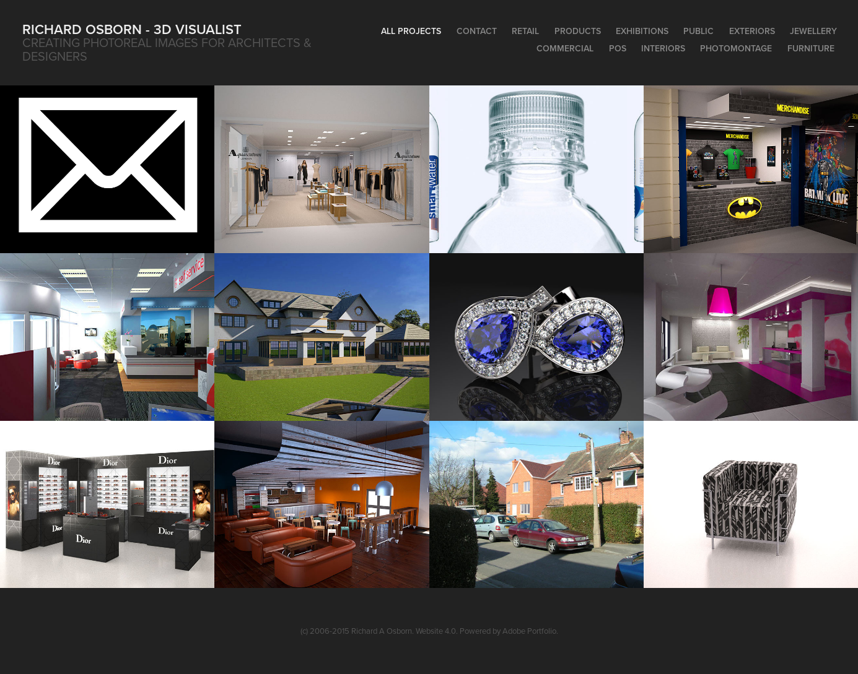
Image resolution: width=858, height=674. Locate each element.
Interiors (663, 48)
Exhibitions (642, 31)
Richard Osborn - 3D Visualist (132, 29)
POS (617, 48)
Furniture (810, 48)
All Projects (411, 31)
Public (698, 31)
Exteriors (752, 31)
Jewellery (813, 31)
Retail (525, 31)
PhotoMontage (736, 48)
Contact (477, 31)
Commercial (564, 48)
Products (577, 31)
